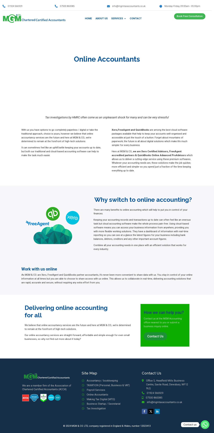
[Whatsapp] (205, 424)
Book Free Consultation (190, 16)
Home (88, 18)
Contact (136, 18)
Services (117, 18)
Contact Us (155, 336)
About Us (102, 18)
